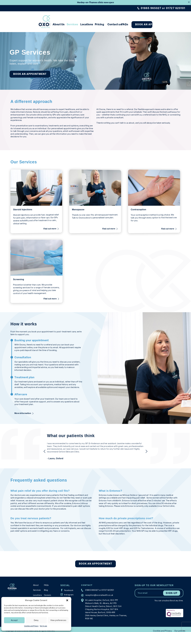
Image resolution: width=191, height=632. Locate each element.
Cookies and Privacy (31, 626)
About (36, 582)
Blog (46, 587)
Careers (47, 592)
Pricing (96, 24)
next (153, 448)
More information (23, 410)
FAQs (134, 24)
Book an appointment (164, 24)
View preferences (58, 620)
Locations (76, 24)
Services (55, 24)
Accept (14, 620)
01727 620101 (175, 8)
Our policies (179, 628)
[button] (67, 600)
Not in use (43, 626)
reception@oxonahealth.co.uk (99, 592)
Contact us (118, 24)
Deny (36, 620)
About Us (35, 24)
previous (38, 448)
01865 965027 (151, 8)
